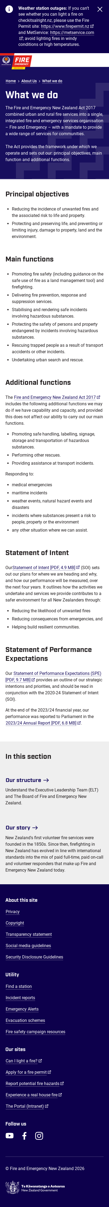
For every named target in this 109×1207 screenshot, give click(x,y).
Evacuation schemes (25, 1020)
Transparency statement (29, 934)
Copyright (15, 923)
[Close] (100, 26)
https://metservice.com (72, 32)
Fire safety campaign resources (35, 1031)
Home (11, 81)
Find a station (19, 986)
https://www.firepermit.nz (65, 26)
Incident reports (20, 997)
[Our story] (54, 825)
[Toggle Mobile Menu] (101, 60)
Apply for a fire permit (28, 1072)
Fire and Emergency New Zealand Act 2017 (57, 397)
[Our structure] (54, 778)
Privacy (13, 911)
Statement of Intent (46, 567)
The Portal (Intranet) (27, 1106)
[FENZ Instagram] (39, 1136)
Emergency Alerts (22, 1009)
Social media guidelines (28, 945)
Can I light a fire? (24, 1060)
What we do (52, 81)
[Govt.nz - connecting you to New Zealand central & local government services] (54, 1188)
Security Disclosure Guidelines (34, 957)
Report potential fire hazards (35, 1083)
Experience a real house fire (34, 1094)
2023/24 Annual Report (43, 723)
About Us (29, 81)
